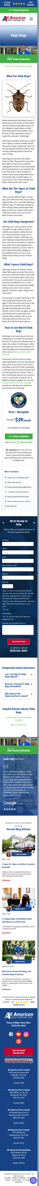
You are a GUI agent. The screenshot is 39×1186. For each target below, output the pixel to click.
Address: (5, 574)
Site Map (8, 1178)
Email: (4, 557)
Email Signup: (6, 614)
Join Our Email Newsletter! (18, 1051)
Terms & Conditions (19, 1178)
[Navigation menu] (31, 19)
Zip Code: (6, 582)
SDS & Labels (16, 1180)
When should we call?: (9, 565)
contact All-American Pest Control (15, 383)
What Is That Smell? (19, 725)
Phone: (5, 549)
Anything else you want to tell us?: (14, 623)
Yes (6, 610)
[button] (33, 1180)
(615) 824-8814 (26, 442)
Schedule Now (18, 641)
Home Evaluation (19, 10)
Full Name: (6, 540)
